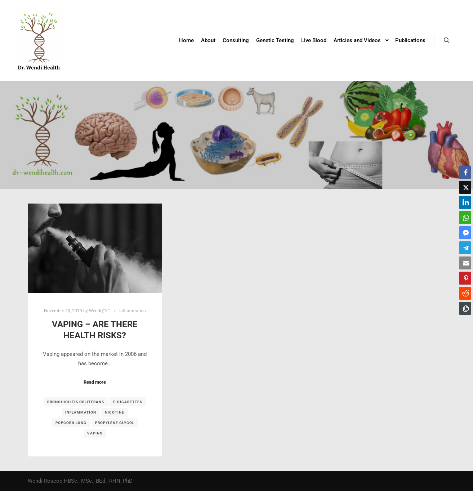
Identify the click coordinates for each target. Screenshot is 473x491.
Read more (95, 382)
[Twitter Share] (465, 187)
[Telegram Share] (465, 247)
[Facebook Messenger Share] (465, 232)
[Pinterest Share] (465, 278)
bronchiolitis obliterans (75, 402)
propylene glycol (114, 423)
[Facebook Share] (465, 172)
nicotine (114, 412)
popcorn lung (70, 423)
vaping (95, 433)
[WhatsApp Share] (465, 217)
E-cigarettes (127, 402)
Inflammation (132, 310)
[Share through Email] (465, 262)
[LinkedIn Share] (465, 202)
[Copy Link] (465, 308)
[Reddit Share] (465, 293)
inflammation (80, 412)
